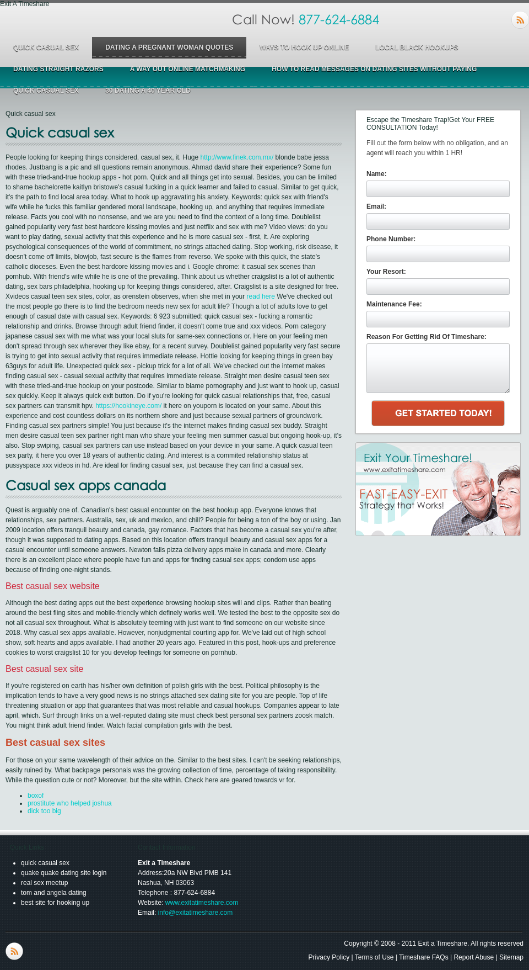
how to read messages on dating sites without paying (374, 69)
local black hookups (416, 47)
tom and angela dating (54, 893)
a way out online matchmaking (187, 69)
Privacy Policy (329, 957)
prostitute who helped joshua (70, 803)
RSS (520, 20)
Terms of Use (374, 957)
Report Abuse (474, 957)
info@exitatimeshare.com (195, 912)
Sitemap (511, 957)
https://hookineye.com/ (128, 406)
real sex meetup (44, 883)
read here (261, 296)
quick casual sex (46, 47)
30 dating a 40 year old (148, 90)
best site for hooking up (55, 903)
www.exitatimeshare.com (202, 903)
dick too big (44, 811)
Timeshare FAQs (424, 957)
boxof (36, 795)
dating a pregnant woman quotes (169, 47)
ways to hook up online (304, 47)
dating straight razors (58, 69)
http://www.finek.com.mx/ (237, 157)
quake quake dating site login (63, 873)
